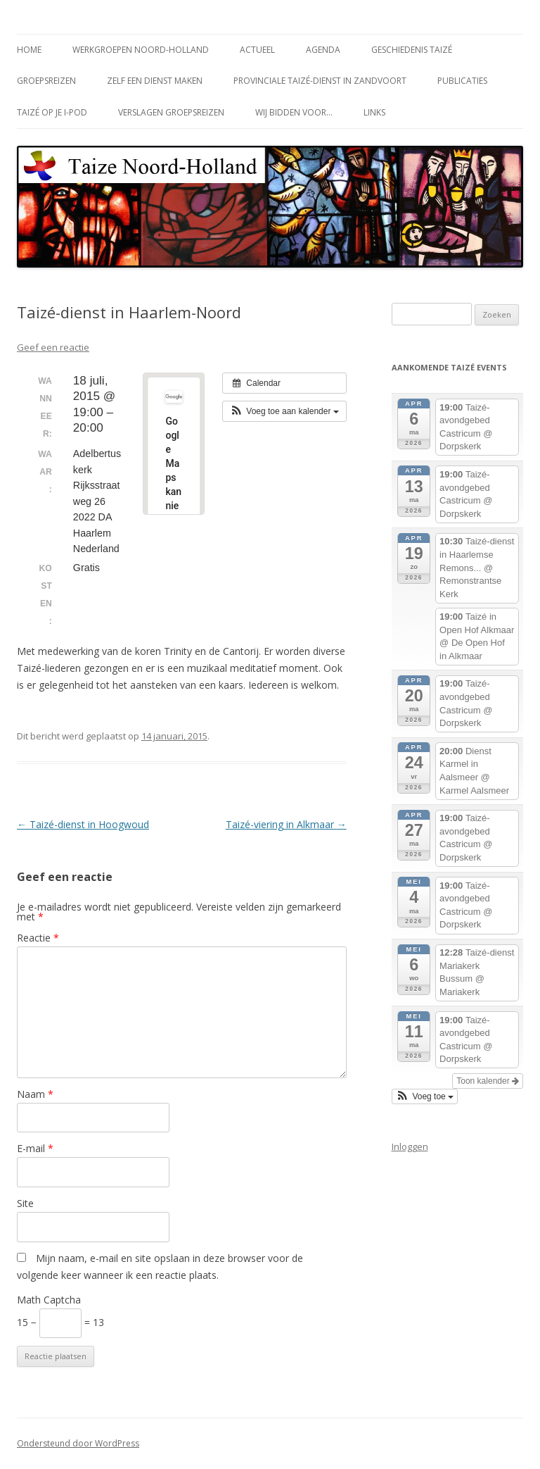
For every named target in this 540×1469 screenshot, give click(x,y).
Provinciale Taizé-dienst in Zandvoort (319, 81)
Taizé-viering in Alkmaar (286, 824)
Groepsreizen (46, 81)
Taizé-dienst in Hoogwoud (83, 824)
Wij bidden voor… (294, 112)
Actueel (257, 50)
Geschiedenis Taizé (411, 50)
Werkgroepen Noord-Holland (140, 50)
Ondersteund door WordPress (78, 1443)
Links (374, 112)
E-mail (35, 1148)
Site (25, 1203)
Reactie (38, 937)
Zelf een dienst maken (154, 81)
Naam (35, 1094)
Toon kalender (487, 1081)
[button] (284, 411)
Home (29, 50)
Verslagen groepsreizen (171, 112)
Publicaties (462, 81)
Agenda (323, 50)
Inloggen (410, 1146)
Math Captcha (49, 1299)
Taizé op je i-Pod (52, 112)
